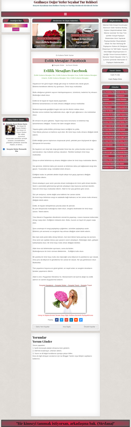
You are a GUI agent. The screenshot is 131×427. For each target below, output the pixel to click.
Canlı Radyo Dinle (115, 79)
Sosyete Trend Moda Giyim (16, 124)
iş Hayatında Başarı (122, 152)
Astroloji (105, 96)
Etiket (104, 148)
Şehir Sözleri (120, 164)
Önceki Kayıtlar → (90, 327)
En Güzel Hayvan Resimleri (111, 133)
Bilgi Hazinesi (107, 107)
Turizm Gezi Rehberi (122, 145)
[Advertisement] (16, 74)
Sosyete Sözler (40, 46)
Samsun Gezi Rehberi (122, 103)
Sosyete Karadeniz (46, 285)
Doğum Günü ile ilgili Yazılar (112, 126)
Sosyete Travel (86, 285)
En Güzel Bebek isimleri (110, 130)
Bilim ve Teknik (108, 111)
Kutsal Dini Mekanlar (109, 164)
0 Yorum (59, 46)
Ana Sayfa (66, 327)
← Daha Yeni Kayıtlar (42, 327)
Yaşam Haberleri (121, 148)
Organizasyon (120, 96)
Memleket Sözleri (108, 167)
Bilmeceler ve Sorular (109, 115)
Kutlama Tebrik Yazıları (66, 55)
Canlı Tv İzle (115, 75)
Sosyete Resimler (121, 126)
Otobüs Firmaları (121, 99)
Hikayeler (106, 156)
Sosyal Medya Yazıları (123, 122)
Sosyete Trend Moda (122, 133)
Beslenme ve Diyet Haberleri (48, 38)
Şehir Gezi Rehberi (122, 160)
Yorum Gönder (73, 65)
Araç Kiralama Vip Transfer (111, 92)
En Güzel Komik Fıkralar (110, 137)
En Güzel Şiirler (108, 145)
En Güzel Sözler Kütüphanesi (112, 141)
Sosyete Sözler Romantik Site (16, 150)
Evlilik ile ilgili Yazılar (110, 152)
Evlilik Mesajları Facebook (65, 61)
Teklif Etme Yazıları (122, 141)
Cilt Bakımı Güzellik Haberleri (112, 118)
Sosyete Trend (73, 285)
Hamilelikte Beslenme (49, 42)
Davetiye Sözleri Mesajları (111, 122)
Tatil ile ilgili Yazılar (122, 137)
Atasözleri (106, 99)
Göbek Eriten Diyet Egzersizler (82, 40)
